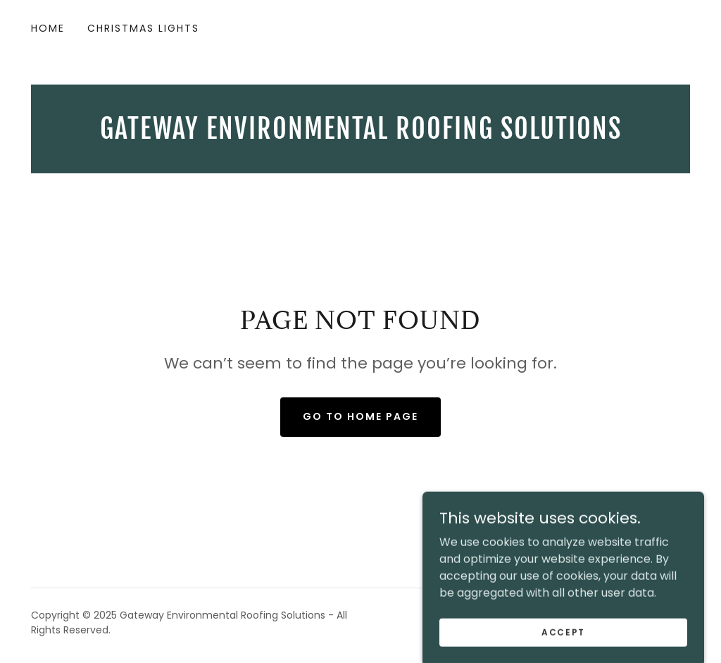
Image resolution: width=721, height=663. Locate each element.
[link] (360, 135)
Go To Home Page (360, 416)
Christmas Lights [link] (143, 28)
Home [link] (48, 28)
